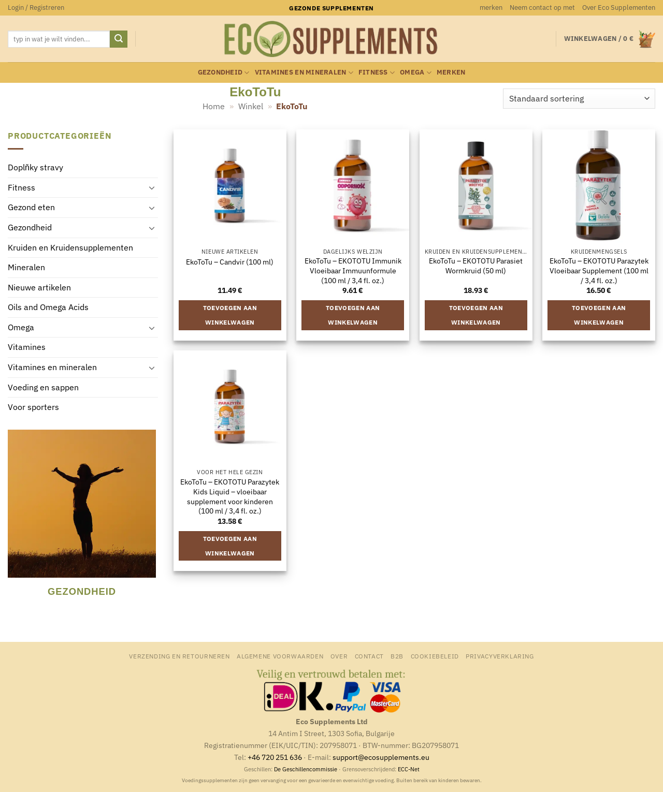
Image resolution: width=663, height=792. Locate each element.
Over (339, 656)
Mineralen (26, 267)
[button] (36, 8)
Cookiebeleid (435, 656)
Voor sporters (33, 407)
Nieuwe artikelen (39, 287)
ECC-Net (409, 769)
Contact (369, 656)
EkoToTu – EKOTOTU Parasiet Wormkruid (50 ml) (476, 265)
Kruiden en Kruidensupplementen (70, 247)
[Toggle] (152, 188)
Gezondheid (224, 73)
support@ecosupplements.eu (381, 757)
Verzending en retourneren (179, 656)
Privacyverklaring (500, 656)
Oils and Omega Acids (48, 307)
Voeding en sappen (43, 387)
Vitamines (27, 347)
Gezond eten (31, 207)
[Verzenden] (118, 39)
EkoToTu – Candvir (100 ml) (229, 262)
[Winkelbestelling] (579, 99)
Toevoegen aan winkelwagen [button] (230, 315)
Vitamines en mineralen (304, 73)
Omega (415, 73)
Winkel (250, 106)
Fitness (376, 73)
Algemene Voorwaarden (280, 656)
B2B (397, 656)
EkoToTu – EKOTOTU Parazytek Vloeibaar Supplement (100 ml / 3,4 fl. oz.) (599, 270)
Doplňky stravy (35, 168)
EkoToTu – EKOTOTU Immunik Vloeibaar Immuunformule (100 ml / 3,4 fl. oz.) (353, 270)
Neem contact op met (542, 7)
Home (214, 106)
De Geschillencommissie (305, 769)
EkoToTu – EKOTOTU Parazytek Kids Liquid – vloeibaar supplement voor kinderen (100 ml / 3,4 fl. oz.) (229, 496)
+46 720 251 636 (275, 757)
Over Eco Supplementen (618, 7)
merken (491, 7)
